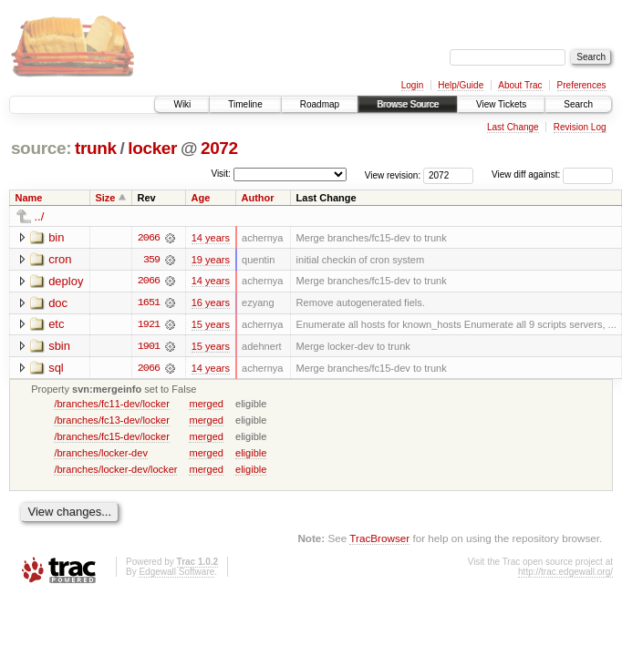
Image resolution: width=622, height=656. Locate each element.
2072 (219, 148)
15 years (211, 325)
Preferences (581, 85)
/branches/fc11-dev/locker (112, 404)
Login (412, 85)
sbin (59, 347)
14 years (211, 237)
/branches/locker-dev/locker (115, 470)
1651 (149, 303)
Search (578, 104)
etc (56, 325)
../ (40, 216)
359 (151, 259)
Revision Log (580, 127)
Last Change (513, 127)
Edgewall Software (176, 574)
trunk (96, 148)
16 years (211, 303)
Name (29, 197)
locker (152, 148)
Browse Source (408, 104)
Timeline (245, 104)
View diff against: (552, 174)
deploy (65, 281)
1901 (149, 347)
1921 (149, 325)
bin (56, 237)
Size (105, 197)
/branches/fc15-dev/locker (112, 437)
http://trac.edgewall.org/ (565, 574)
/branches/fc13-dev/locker (112, 420)
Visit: (221, 174)
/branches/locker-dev (101, 453)
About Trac (520, 85)
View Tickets (501, 104)
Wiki (182, 104)
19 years (211, 259)
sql (56, 368)
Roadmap (319, 104)
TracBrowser (379, 540)
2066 (149, 238)
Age (201, 197)
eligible (250, 453)
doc (57, 303)
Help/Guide (460, 85)
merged (206, 404)
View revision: (393, 174)
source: (41, 148)
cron (59, 259)
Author (258, 197)
